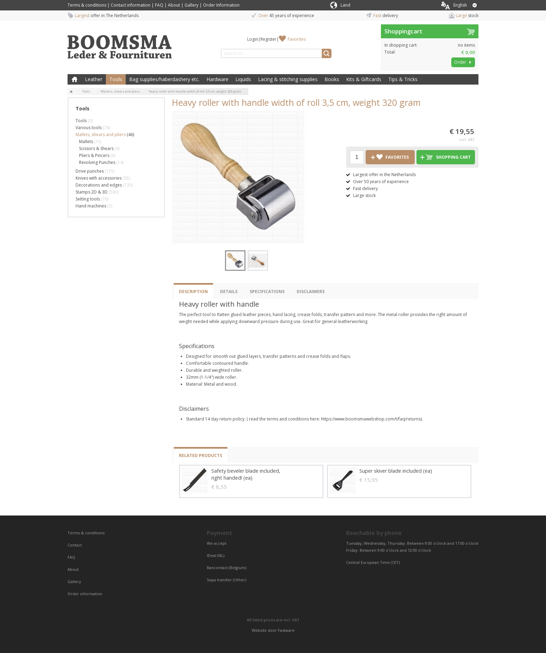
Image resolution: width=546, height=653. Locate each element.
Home (74, 79)
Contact (75, 545)
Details (228, 291)
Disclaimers (311, 291)
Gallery (191, 5)
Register (268, 39)
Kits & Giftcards (363, 79)
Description (193, 291)
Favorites (297, 39)
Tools (115, 79)
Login (252, 39)
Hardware (217, 79)
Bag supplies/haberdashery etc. (164, 79)
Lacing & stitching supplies (288, 79)
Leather (93, 79)
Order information (85, 593)
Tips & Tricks (403, 79)
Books (332, 79)
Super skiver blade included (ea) (395, 470)
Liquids (243, 79)
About (174, 5)
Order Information (221, 5)
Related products (200, 455)
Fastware (286, 630)
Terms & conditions (87, 5)
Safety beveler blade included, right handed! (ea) (245, 474)
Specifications (267, 291)
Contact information (130, 5)
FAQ (159, 5)
